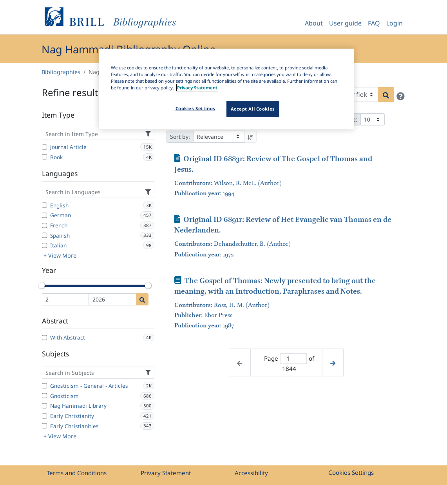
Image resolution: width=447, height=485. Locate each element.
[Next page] (332, 362)
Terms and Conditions (77, 473)
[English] (44, 205)
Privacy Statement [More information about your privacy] (197, 88)
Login (394, 23)
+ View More (59, 255)
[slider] (42, 285)
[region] (226, 89)
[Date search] (142, 299)
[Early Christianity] (44, 416)
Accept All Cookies (253, 109)
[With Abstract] (44, 337)
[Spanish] (44, 235)
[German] (44, 215)
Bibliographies (61, 72)
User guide (345, 23)
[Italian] (44, 245)
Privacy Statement (166, 473)
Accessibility (251, 473)
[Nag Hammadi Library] (44, 406)
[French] (44, 225)
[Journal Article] (44, 147)
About (314, 23)
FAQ (374, 23)
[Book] (44, 157)
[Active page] (293, 358)
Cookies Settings (351, 472)
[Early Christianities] (44, 426)
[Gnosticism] (44, 396)
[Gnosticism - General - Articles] (44, 386)
